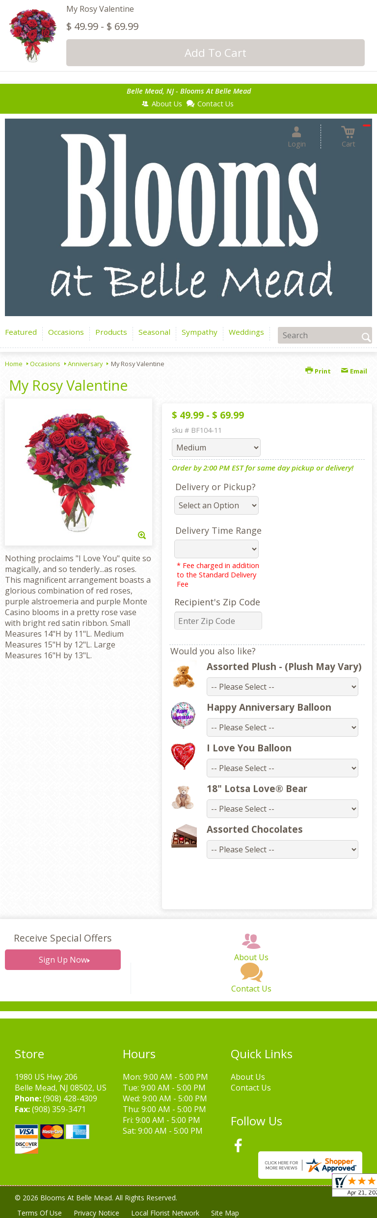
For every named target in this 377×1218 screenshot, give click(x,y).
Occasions (45, 363)
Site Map (225, 1213)
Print (318, 371)
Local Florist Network (165, 1213)
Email (354, 371)
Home (14, 363)
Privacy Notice (96, 1213)
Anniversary (85, 363)
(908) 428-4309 (70, 1098)
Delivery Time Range (218, 530)
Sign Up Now (63, 959)
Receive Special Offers (62, 938)
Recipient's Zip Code (217, 602)
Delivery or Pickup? (215, 487)
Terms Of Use (39, 1213)
